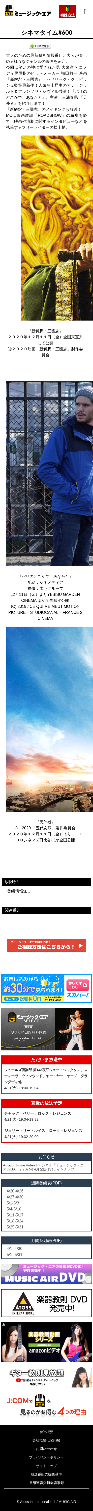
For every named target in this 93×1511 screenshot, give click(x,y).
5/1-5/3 (13, 1203)
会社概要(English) (46, 1440)
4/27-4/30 (15, 1197)
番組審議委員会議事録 (46, 1483)
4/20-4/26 (15, 1191)
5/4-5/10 (14, 1209)
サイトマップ (46, 1466)
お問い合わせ (46, 1449)
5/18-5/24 (15, 1221)
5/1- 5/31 (14, 1254)
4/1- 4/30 (14, 1248)
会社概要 (46, 1432)
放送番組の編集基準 (46, 1474)
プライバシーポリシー (46, 1457)
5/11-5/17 (15, 1215)
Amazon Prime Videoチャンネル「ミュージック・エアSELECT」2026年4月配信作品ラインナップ (43, 1167)
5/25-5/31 (15, 1227)
